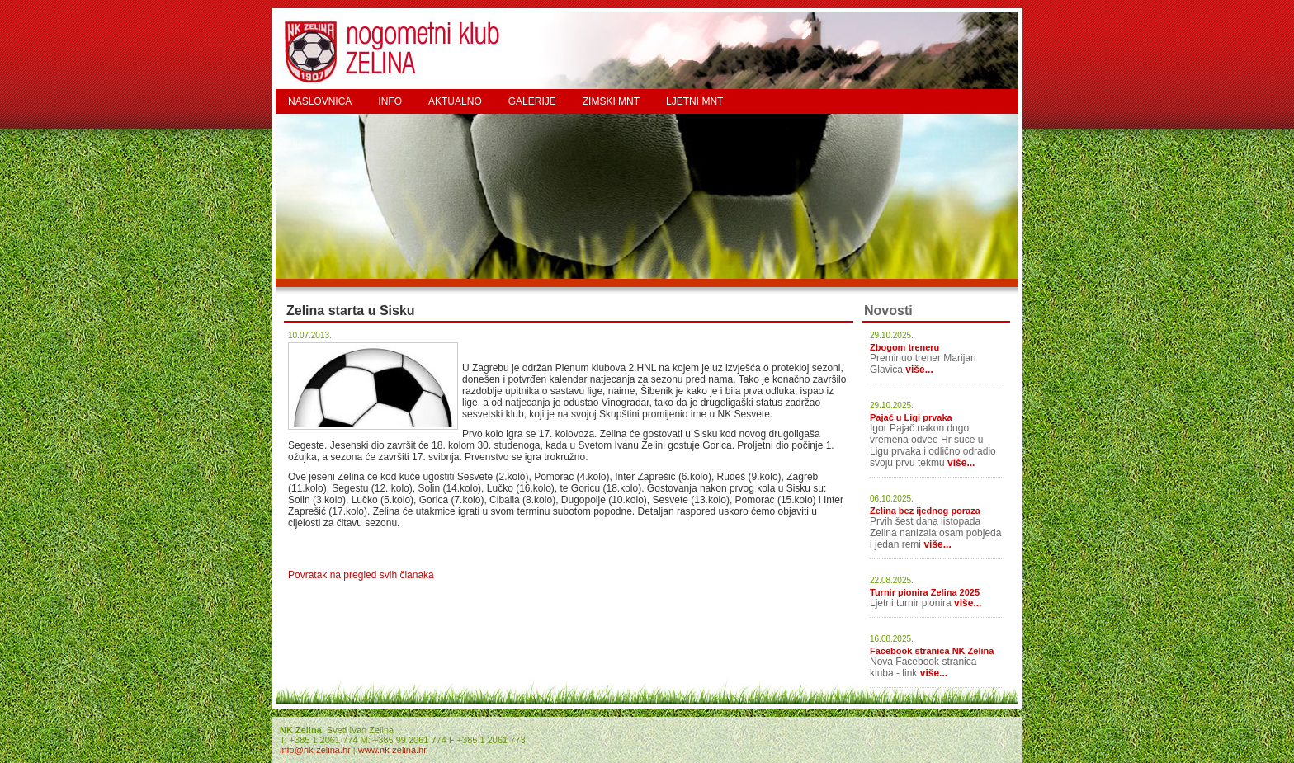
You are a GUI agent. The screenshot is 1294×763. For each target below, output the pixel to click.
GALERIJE (532, 101)
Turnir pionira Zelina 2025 (925, 592)
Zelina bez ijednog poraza (925, 511)
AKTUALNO (455, 101)
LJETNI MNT (694, 101)
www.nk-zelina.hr (392, 750)
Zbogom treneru (904, 347)
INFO (390, 101)
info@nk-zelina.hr (315, 750)
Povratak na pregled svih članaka (361, 575)
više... (919, 369)
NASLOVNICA (320, 101)
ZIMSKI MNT (611, 101)
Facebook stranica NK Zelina (932, 651)
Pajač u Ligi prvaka (911, 417)
